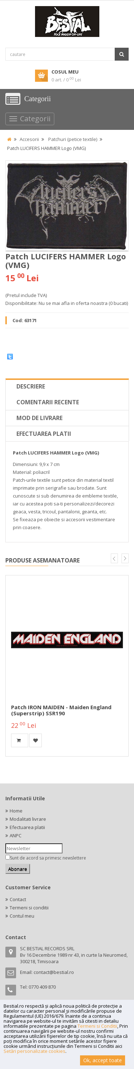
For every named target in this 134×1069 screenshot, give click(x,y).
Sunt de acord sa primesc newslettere (48, 858)
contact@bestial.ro (54, 972)
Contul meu (22, 916)
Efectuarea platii (43, 434)
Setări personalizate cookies (34, 1051)
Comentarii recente (47, 402)
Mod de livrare (39, 418)
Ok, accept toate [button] (102, 1060)
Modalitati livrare (28, 819)
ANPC (15, 835)
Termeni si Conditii (97, 1026)
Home (16, 810)
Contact (18, 899)
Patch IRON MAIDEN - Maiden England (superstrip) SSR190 (61, 710)
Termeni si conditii (29, 907)
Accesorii (29, 139)
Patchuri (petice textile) (72, 139)
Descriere (30, 386)
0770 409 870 (42, 987)
